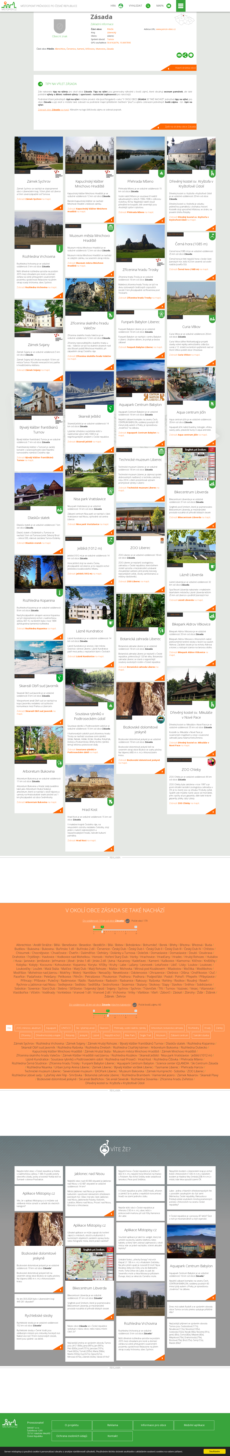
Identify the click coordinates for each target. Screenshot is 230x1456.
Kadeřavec (139, 961)
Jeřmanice (58, 961)
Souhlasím (214, 1451)
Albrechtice (60, 48)
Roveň (203, 980)
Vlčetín (35, 992)
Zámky (22, 171)
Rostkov (179, 980)
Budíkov (20, 949)
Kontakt (113, 1436)
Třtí (161, 988)
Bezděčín (99, 945)
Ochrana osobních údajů (71, 1436)
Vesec (194, 988)
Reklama (112, 1425)
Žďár (200, 992)
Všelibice (143, 992)
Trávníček (149, 988)
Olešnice (172, 973)
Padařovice (34, 977)
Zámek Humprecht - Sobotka (165, 1071)
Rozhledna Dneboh (98, 1047)
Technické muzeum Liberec (43, 1071)
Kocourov (46, 965)
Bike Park (175, 482)
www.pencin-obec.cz (166, 29)
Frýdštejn (34, 957)
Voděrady (48, 992)
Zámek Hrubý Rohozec (102, 1043)
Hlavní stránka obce (185, 67)
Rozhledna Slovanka (144, 1079)
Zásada (102, 16)
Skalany (142, 984)
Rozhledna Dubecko (194, 1047)
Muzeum (73, 226)
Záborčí (165, 992)
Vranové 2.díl (101, 992)
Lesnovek (146, 965)
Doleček (143, 953)
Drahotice (18, 957)
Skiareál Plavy (209, 1075)
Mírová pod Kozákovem (150, 969)
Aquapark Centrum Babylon (135, 1063)
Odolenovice (139, 973)
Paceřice (19, 977)
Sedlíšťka (94, 984)
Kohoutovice (63, 965)
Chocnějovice (40, 953)
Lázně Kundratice (37, 1059)
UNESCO (66, 1028)
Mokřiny (65, 973)
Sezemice (128, 984)
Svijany (111, 988)
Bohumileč (150, 945)
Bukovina (33, 949)
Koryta (92, 965)
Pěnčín (110, 29)
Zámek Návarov (187, 1075)
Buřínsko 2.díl (86, 949)
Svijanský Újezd (94, 988)
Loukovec (206, 965)
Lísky (182, 965)
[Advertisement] (115, 880)
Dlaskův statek (175, 1043)
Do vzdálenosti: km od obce (103, 921)
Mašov (113, 969)
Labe (123, 965)
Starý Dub (48, 988)
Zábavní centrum (74, 489)
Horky (134, 957)
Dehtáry (102, 953)
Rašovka (154, 980)
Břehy (173, 945)
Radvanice (126, 980)
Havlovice (48, 957)
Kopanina (79, 965)
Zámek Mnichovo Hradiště (179, 1051)
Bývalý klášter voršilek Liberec (133, 1067)
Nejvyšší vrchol (73, 538)
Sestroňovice (111, 984)
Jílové (71, 961)
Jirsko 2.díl (99, 961)
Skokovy (154, 984)
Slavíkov (177, 984)
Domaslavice (159, 953)
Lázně (73, 621)
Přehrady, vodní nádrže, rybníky (82, 704)
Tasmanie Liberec (166, 1067)
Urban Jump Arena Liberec (72, 1067)
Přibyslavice (207, 977)
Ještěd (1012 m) (201, 1055)
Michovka (126, 969)
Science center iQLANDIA (172, 1063)
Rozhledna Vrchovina (50, 1043)
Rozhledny (22, 246)
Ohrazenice (157, 973)
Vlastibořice (20, 992)
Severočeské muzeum (77, 1071)
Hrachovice (147, 957)
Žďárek (210, 992)
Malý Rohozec (98, 969)
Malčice (66, 969)
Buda (208, 945)
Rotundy (70, 1035)
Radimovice (68, 980)
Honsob (97, 957)
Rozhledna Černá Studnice (29, 1063)
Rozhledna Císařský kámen (131, 1047)
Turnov (110, 39)
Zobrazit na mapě (34, 199)
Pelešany (50, 977)
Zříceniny (73, 313)
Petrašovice (92, 977)
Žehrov (121, 996)
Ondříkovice (199, 973)
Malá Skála (52, 969)
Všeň (154, 992)
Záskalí (177, 992)
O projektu (72, 1425)
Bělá (57, 945)
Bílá (110, 945)
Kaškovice (167, 961)
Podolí (168, 977)
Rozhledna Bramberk (136, 1075)
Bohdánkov (133, 945)
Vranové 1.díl (82, 992)
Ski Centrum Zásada (204, 1063)
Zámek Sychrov (24, 1043)
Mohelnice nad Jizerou (42, 973)
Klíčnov (197, 961)
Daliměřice (88, 953)
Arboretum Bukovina (164, 1047)
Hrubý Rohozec (194, 957)
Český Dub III (173, 949)
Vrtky (131, 992)
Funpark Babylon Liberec (98, 1063)
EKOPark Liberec (106, 1071)
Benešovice (69, 945)
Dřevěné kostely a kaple (180, 171)
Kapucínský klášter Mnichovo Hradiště (57, 1051)
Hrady (73, 800)
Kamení (80, 48)
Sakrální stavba (23, 417)
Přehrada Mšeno (192, 1059)
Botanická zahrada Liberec (102, 1075)
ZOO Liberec (195, 1071)
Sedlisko (80, 984)
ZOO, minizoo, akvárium (128, 538)
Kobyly (33, 965)
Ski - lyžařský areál (24, 676)
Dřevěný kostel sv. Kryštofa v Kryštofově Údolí (115, 1083)
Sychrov (123, 988)
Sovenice (34, 988)
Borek (163, 945)
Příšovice (40, 980)
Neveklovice (120, 973)
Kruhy (113, 965)
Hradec (177, 957)
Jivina (111, 961)
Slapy (165, 984)
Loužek (37, 969)
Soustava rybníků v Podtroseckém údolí (77, 1059)
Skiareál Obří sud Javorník (38, 1047)
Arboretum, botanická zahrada (30, 761)
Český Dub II (154, 949)
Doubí (193, 953)
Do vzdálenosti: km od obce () (100, 1004)
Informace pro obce (153, 1425)
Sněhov (189, 984)
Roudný (192, 980)
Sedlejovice (65, 984)
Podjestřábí (154, 977)
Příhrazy (26, 980)
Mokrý (77, 973)
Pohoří (179, 977)
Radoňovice (95, 980)
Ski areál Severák (117, 1079)
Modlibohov (204, 969)
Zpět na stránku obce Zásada (180, 126)
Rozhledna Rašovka (70, 1047)
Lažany (133, 965)
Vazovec (182, 988)
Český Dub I (136, 949)
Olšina (185, 973)
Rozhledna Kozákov (124, 1055)
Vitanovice (100, 48)
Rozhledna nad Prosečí (120, 1059)
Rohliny (167, 980)
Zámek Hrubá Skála (98, 1051)
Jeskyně (124, 717)
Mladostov (174, 969)
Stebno (62, 988)
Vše (9, 1028)
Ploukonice (110, 977)
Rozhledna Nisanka (39, 1067)
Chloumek (23, 953)
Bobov (119, 945)
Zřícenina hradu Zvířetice (176, 1079)
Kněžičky (209, 961)
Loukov (192, 965)
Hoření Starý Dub (116, 957)
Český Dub (119, 949)
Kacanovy (124, 961)
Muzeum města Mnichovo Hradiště (136, 1051)
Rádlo (82, 980)
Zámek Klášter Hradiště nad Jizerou (86, 1055)
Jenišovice (43, 961)
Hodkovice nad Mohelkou (73, 957)
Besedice (85, 945)
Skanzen (22, 508)
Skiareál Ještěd (149, 1055)
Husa (18, 961)
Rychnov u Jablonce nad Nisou (36, 984)
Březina (185, 945)
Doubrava (205, 953)
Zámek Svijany (75, 1043)
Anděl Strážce (42, 945)
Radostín (111, 980)
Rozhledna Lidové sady (27, 1075)
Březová (197, 945)
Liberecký (111, 32)
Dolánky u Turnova (123, 953)
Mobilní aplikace (194, 1425)
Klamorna (183, 961)
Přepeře (191, 977)
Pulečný (53, 980)
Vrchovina (119, 992)
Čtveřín (73, 953)
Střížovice (90, 48)
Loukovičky (23, 969)
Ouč (212, 973)
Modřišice (20, 973)
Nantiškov (89, 973)
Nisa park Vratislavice (175, 1055)
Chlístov (209, 949)
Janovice (29, 961)
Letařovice (161, 965)
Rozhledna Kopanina (201, 1043)
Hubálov (212, 957)
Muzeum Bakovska (131, 1071)
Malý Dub (80, 969)
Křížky (103, 965)
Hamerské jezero (163, 1075)
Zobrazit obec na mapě (53, 109)
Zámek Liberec (102, 1067)
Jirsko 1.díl (83, 961)
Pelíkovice (64, 977)
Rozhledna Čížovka (166, 1059)
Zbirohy (190, 992)
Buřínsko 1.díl (65, 949)
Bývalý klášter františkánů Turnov (141, 1043)
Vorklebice (64, 992)
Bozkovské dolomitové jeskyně (56, 1079)
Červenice (71, 48)
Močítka (189, 969)
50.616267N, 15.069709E (119, 42)
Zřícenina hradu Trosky (64, 1063)
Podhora (125, 977)
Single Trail (145, 1035)
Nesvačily (105, 973)
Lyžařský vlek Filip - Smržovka (63, 1075)
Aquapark (124, 395)
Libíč (174, 965)
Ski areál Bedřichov (91, 1079)
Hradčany (163, 957)
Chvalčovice (58, 953)
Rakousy (141, 980)
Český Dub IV (192, 949)
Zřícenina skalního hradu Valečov (38, 1055)
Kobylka (21, 965)
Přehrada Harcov (192, 1067)
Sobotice (20, 988)
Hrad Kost (144, 1059)
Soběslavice (204, 984)
